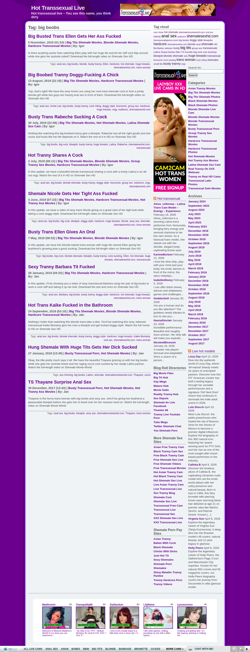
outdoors (123, 109)
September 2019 (198, 243)
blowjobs (208, 40)
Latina (112, 144)
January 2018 (197, 322)
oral (205, 52)
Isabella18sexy (163, 280)
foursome (121, 106)
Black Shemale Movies (203, 100)
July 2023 (194, 214)
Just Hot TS (161, 555)
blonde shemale (71, 182)
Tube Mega (161, 422)
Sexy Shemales (164, 559)
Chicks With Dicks (165, 551)
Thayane (138, 375)
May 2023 (194, 218)
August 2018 (196, 297)
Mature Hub (161, 385)
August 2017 (196, 343)
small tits (158, 63)
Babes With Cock (165, 542)
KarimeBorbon (163, 254)
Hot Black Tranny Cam (168, 476)
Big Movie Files (164, 373)
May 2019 (194, 260)
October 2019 (197, 239)
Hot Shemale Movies (111, 122)
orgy (114, 109)
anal (198, 44)
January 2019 (197, 276)
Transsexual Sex (164, 514)
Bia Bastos (159, 48)
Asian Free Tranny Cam (169, 447)
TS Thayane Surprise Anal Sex (59, 382)
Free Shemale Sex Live (168, 459)
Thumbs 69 (161, 410)
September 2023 (198, 205)
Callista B (194, 464)
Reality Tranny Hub (166, 394)
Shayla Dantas (168, 52)
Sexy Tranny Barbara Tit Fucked (61, 266)
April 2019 (194, 264)
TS (182, 52)
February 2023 (197, 226)
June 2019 (194, 255)
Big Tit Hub (161, 377)
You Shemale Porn (166, 430)
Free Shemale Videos (167, 463)
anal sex (61, 64)
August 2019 (196, 247)
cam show (158, 32)
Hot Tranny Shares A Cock (55, 155)
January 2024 (197, 201)
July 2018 (194, 301)
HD (215, 44)
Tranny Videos (163, 584)
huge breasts (143, 64)
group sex (133, 106)
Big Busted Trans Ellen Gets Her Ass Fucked (74, 36)
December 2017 (198, 326)
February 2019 (197, 272)
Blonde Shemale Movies (121, 42)
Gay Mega (160, 381)
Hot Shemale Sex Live (168, 480)
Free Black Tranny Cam (169, 455)
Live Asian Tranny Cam (169, 484)
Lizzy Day (194, 356)
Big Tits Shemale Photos (204, 96)
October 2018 (197, 289)
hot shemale (127, 64)
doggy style (108, 106)
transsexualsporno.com (166, 40)
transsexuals (143, 147)
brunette (189, 52)
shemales (212, 60)
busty (177, 48)
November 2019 (198, 234)
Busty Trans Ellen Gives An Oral (61, 232)
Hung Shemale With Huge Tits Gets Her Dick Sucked (82, 347)
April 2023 (194, 222)
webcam (169, 48)
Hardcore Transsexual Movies (49, 46)
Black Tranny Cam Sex (168, 451)
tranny (157, 36)
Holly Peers (195, 547)
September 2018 (198, 293)
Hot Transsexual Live (58, 7)
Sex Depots (161, 398)
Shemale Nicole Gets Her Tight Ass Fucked (73, 193)
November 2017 (198, 331)
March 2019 (195, 268)
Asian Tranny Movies (202, 88)
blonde (83, 64)
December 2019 (198, 230)
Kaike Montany (142, 336)
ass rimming (66, 375)
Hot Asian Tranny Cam (168, 472)
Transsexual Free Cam (168, 505)
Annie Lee (55, 106)
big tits (185, 48)
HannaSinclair (163, 320)
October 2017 (197, 335)
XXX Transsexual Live (168, 522)
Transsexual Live (165, 509)
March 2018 (195, 314)
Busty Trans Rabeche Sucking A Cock (67, 116)
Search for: (195, 67)
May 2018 (194, 305)
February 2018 (197, 318)
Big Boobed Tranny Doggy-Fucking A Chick (73, 74)
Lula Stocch (196, 407)
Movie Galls (161, 389)
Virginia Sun (196, 518)
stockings (212, 52)
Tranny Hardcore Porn (168, 580)
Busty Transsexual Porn (82, 353)
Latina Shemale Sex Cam (204, 164)
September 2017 (198, 339)
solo (186, 56)
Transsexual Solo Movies (204, 188)
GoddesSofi (161, 298)
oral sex (108, 340)
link (246, 588)
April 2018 (194, 310)
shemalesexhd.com (124, 67)
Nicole (124, 221)
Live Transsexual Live (168, 488)
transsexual (213, 55)
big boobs (72, 64)
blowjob (73, 144)
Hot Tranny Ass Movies (203, 160)
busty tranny (95, 64)
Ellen (105, 64)
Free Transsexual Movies (170, 468)
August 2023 (196, 209)
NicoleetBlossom (165, 342)
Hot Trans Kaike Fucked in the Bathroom (70, 305)
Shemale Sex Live (165, 501)
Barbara (63, 294)
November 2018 (198, 285)
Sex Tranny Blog (164, 493)
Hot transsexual (168, 198)
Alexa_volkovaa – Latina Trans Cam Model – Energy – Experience (169, 207)
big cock (63, 144)
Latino (89, 375)
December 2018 (198, 280)
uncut (147, 375)
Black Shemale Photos (203, 105)
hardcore (114, 64)
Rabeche (122, 144)
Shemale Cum (163, 497)
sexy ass (134, 221)
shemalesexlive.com (177, 44)
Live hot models (203, 351)
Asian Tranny (162, 538)
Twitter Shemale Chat (167, 426)
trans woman (143, 67)
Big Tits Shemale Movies (84, 42)
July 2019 (194, 251)
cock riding (95, 106)
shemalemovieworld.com (118, 375)
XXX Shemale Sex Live (168, 518)
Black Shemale (163, 547)
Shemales (160, 568)
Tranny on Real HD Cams (204, 176)
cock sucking (115, 256)
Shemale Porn (163, 564)
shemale (145, 221)
